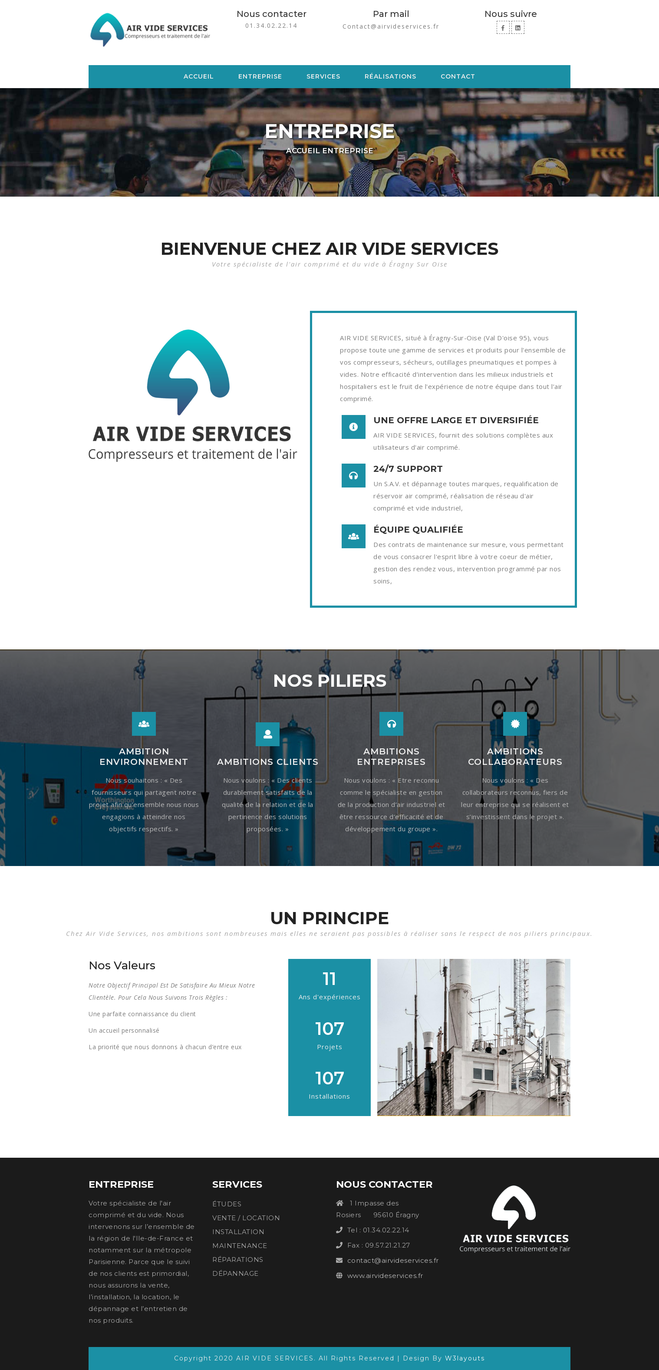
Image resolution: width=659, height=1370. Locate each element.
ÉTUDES (226, 1204)
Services (323, 76)
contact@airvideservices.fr (393, 1260)
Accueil (200, 76)
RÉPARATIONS (238, 1259)
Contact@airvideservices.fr (391, 26)
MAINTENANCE (239, 1246)
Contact (458, 76)
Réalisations (390, 76)
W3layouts (465, 1358)
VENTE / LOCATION (246, 1218)
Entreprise (260, 76)
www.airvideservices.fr (385, 1275)
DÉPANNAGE (235, 1273)
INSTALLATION (238, 1232)
